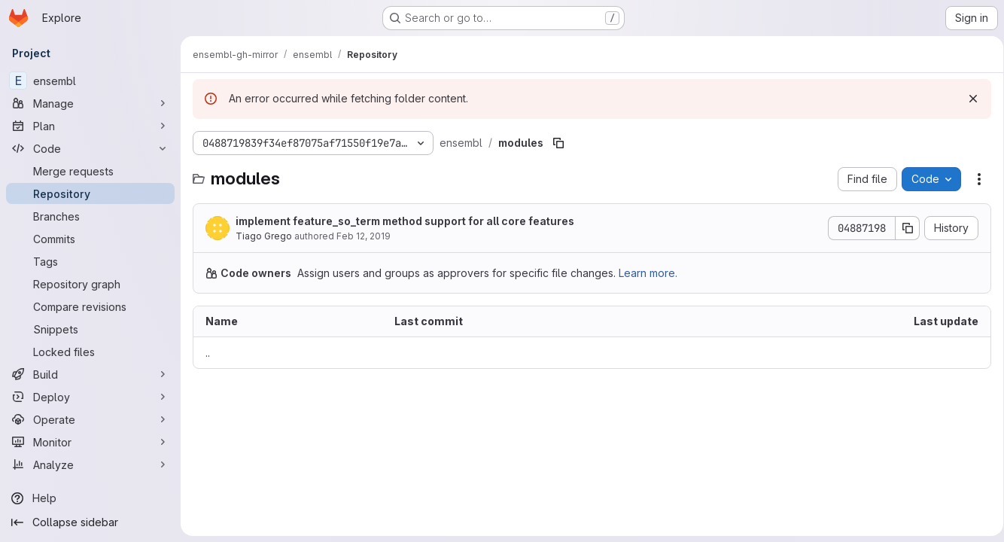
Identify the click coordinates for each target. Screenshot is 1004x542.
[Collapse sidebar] (90, 522)
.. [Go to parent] (207, 352)
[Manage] (90, 103)
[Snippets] (90, 329)
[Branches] (90, 216)
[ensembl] (90, 80)
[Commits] (90, 238)
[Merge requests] (90, 170)
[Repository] (90, 193)
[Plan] (90, 125)
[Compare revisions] (90, 306)
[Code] (90, 148)
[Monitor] (90, 441)
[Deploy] (90, 396)
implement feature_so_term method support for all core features (405, 221)
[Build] (90, 374)
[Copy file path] (558, 143)
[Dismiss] (968, 99)
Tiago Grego (264, 236)
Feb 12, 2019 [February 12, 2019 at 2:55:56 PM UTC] (363, 236)
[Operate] (90, 419)
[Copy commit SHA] (902, 228)
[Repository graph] (90, 283)
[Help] (90, 498)
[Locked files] (90, 351)
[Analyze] (90, 464)
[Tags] (90, 261)
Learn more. (648, 272)
